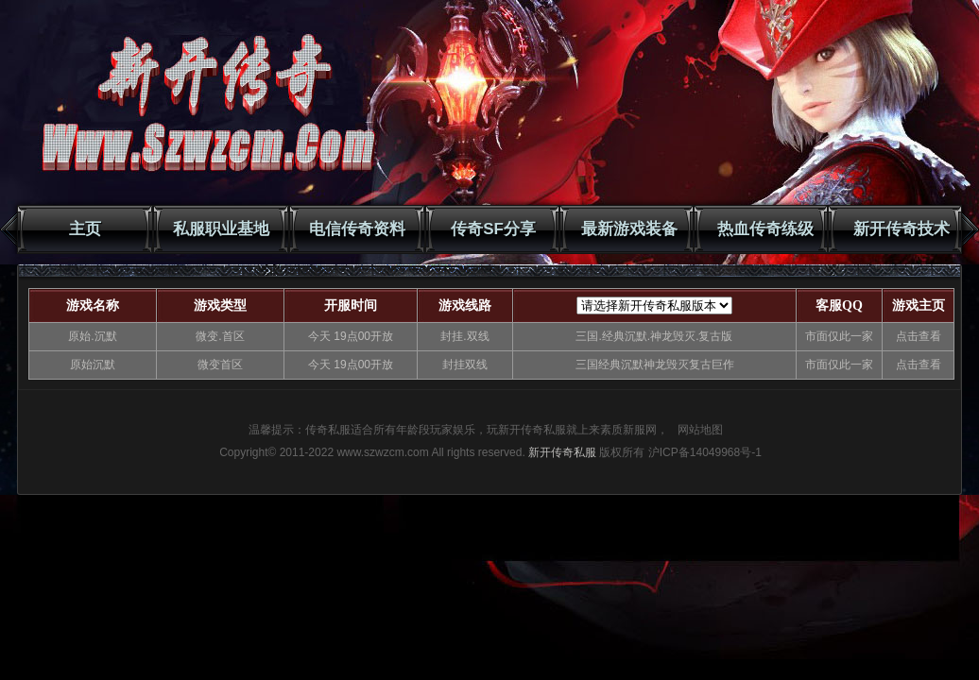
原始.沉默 (92, 336)
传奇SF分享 (493, 229)
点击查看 (918, 336)
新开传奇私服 (562, 452)
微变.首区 (220, 336)
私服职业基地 (221, 229)
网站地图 (700, 429)
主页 (85, 229)
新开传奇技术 (901, 229)
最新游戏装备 (629, 229)
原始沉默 (92, 364)
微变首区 (220, 364)
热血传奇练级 (765, 229)
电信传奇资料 (357, 229)
